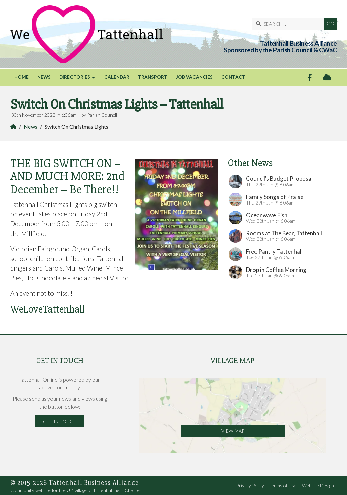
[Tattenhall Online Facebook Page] (310, 77)
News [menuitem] (44, 77)
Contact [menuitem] (233, 77)
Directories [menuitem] (74, 77)
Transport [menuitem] (152, 77)
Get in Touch (60, 421)
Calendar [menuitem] (116, 77)
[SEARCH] (290, 24)
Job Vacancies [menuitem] (194, 77)
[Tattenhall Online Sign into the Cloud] (327, 77)
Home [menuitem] (21, 77)
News (30, 126)
